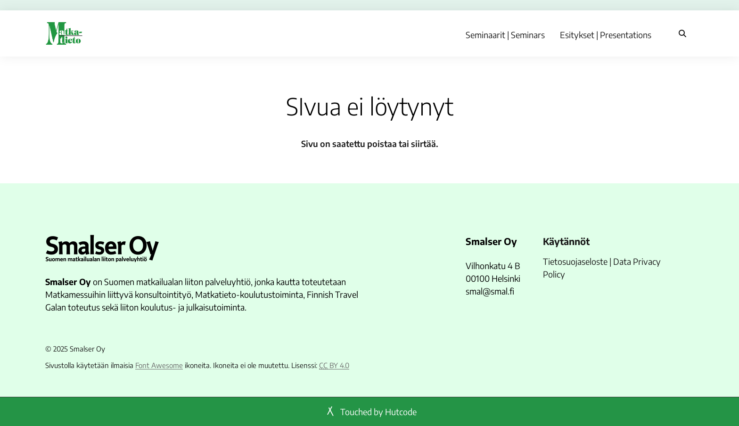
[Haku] (682, 33)
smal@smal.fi (490, 291)
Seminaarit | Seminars (505, 34)
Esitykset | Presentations (605, 34)
